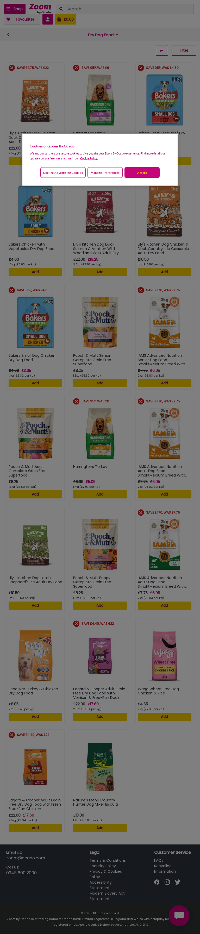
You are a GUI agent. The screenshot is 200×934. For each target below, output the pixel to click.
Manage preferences (105, 172)
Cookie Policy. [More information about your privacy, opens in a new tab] (89, 158)
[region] (100, 159)
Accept (142, 172)
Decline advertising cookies (63, 172)
